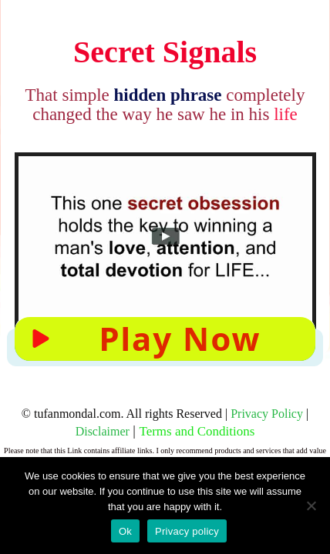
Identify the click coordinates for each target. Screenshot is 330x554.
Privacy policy (187, 531)
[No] (310, 505)
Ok (125, 531)
